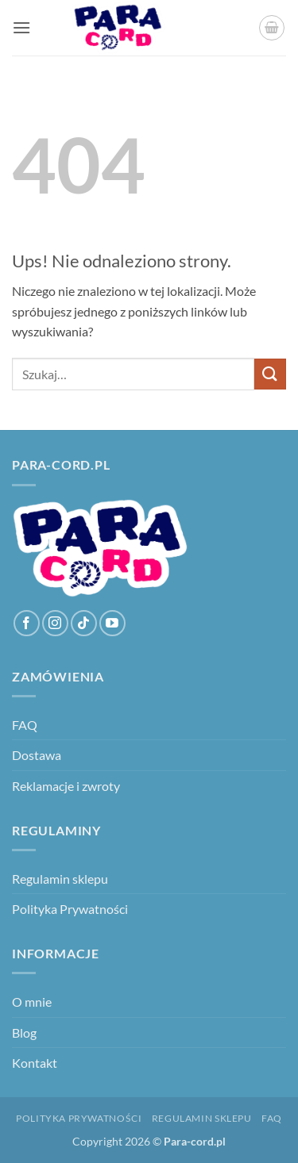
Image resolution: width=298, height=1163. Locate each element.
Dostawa (36, 754)
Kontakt (34, 1062)
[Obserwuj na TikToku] (84, 623)
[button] (21, 27)
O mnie (32, 1001)
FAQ (24, 724)
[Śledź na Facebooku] (27, 623)
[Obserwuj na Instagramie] (55, 623)
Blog (24, 1032)
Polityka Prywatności (70, 908)
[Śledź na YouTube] (112, 623)
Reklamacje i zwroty (66, 785)
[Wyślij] (270, 374)
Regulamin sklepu (60, 878)
